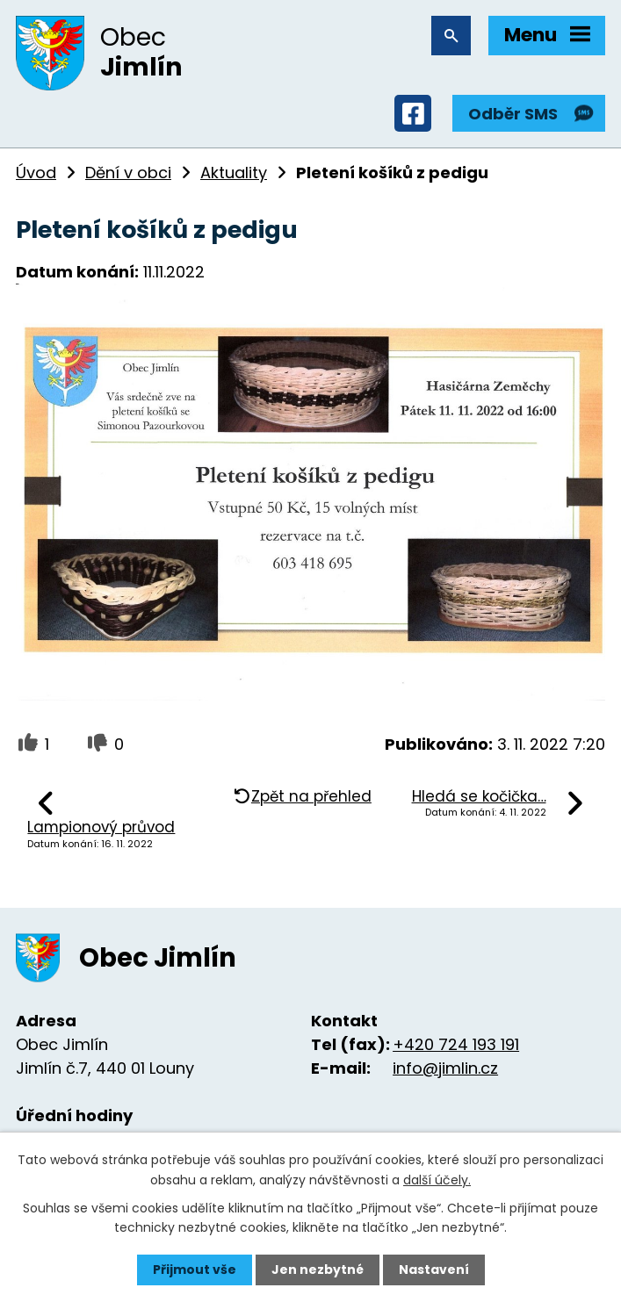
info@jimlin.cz (445, 1068)
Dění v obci (128, 172)
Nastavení (434, 1269)
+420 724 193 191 (456, 1044)
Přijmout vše (194, 1269)
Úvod (36, 172)
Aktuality (233, 172)
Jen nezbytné (317, 1269)
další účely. (437, 1179)
